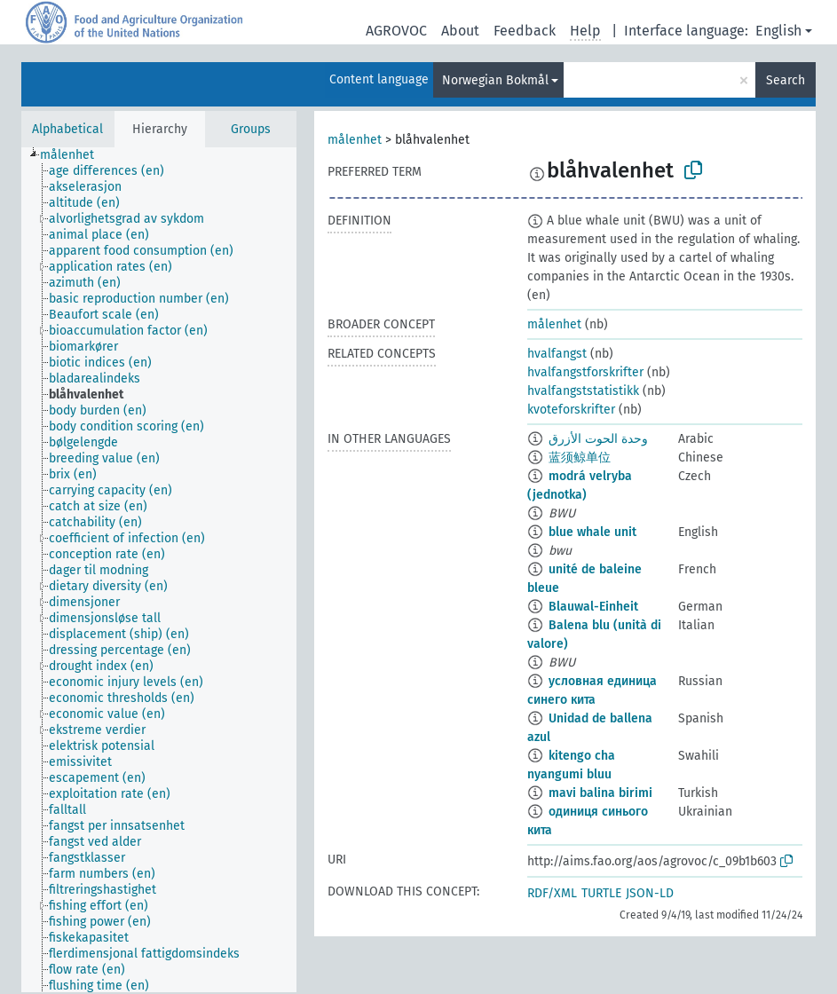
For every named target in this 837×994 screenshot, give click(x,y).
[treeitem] (74, 155)
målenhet (355, 139)
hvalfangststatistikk (583, 390)
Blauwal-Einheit (593, 606)
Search (785, 80)
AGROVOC (396, 30)
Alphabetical (67, 129)
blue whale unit (592, 532)
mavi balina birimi (600, 793)
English (778, 30)
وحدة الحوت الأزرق (598, 438)
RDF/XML (552, 893)
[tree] (158, 569)
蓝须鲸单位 (580, 457)
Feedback (525, 30)
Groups (251, 129)
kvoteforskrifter (571, 409)
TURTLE (601, 893)
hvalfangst (557, 353)
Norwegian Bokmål (495, 80)
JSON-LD (650, 893)
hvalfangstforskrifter (585, 372)
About (460, 30)
